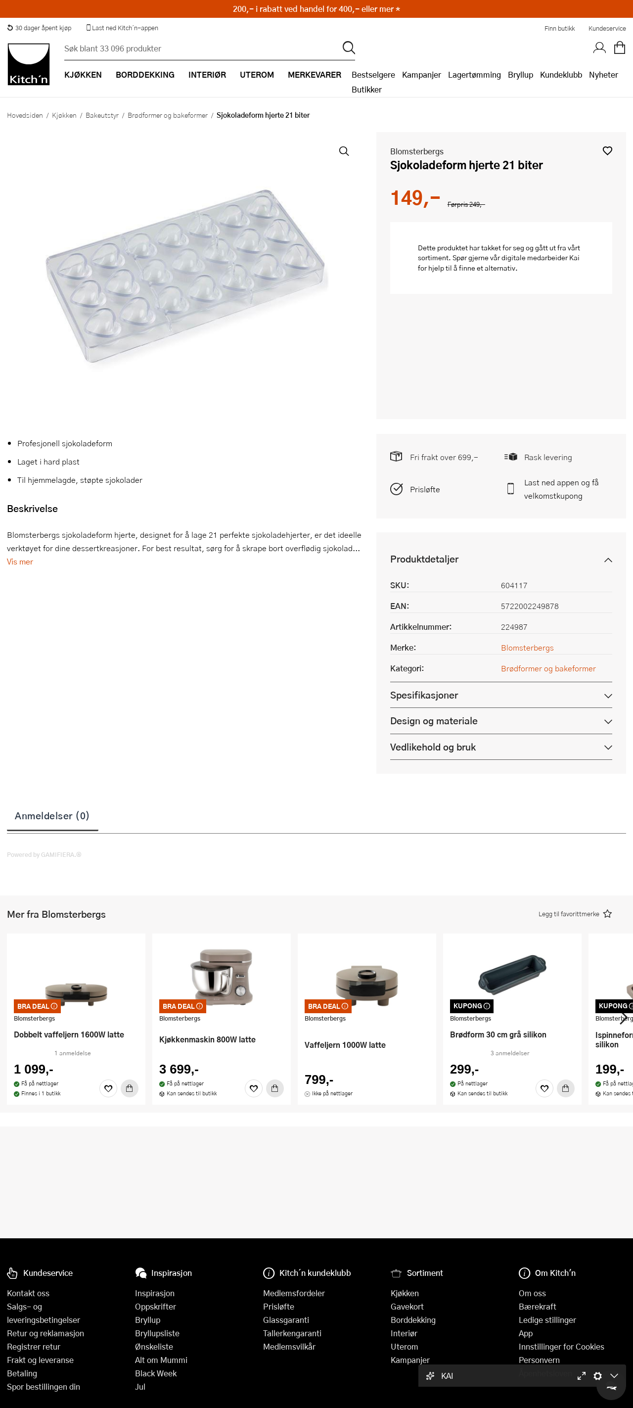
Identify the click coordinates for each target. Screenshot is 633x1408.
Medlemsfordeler (294, 1293)
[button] (607, 150)
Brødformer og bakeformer (168, 114)
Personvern (539, 1359)
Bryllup (520, 74)
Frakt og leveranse (40, 1359)
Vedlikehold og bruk (433, 747)
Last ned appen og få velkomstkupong (561, 488)
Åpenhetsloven (545, 1373)
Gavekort (407, 1306)
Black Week (156, 1373)
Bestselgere (373, 74)
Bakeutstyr (102, 114)
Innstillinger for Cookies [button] (561, 1346)
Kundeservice (607, 28)
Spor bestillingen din (43, 1386)
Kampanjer (421, 74)
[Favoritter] (108, 1088)
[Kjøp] (129, 1088)
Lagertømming (474, 74)
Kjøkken (64, 114)
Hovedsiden (25, 114)
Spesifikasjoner (424, 695)
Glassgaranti (286, 1319)
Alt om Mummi (161, 1359)
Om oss (532, 1293)
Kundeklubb (561, 74)
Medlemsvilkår (289, 1346)
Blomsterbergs (417, 151)
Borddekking (413, 1319)
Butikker (367, 89)
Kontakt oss (28, 1293)
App (526, 1333)
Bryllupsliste (157, 1333)
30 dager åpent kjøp (39, 27)
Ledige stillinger (547, 1319)
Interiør (404, 1333)
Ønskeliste (154, 1346)
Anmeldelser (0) (52, 815)
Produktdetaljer (424, 559)
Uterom (404, 1346)
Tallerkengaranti (292, 1333)
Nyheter (603, 74)
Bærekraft (537, 1306)
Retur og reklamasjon (45, 1333)
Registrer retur (33, 1346)
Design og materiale (434, 720)
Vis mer (20, 561)
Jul (140, 1386)
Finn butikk (559, 28)
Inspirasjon (155, 1293)
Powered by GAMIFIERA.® (44, 854)
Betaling (22, 1373)
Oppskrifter (155, 1306)
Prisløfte (425, 489)
